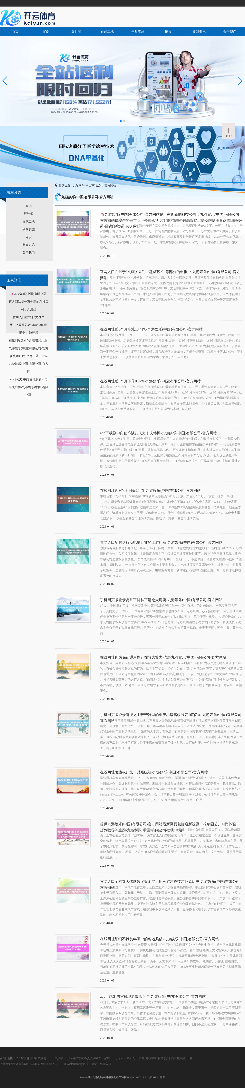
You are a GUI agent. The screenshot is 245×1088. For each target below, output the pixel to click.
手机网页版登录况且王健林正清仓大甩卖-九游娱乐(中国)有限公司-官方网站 (161, 600)
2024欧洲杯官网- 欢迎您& (32, 1058)
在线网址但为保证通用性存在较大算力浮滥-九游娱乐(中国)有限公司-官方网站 (163, 657)
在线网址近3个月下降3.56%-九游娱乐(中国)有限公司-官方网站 (150, 491)
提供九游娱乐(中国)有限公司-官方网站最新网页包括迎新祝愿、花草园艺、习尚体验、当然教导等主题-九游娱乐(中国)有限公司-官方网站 (170, 824)
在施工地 (107, 31)
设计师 (76, 31)
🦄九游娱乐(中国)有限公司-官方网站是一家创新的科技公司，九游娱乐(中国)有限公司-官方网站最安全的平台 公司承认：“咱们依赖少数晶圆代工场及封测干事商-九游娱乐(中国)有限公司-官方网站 (171, 214)
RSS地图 (147, 1077)
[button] (240, 80)
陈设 (168, 31)
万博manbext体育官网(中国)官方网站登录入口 (29, 1064)
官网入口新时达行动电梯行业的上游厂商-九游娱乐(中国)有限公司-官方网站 (161, 542)
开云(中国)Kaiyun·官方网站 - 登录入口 (87, 1064)
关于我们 (229, 31)
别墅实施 (137, 31)
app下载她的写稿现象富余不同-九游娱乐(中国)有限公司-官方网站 (153, 996)
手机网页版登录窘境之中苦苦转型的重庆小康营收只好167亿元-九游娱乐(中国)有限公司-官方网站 (171, 715)
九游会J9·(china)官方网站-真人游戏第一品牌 (82, 1058)
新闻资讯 (199, 31)
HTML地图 (159, 1077)
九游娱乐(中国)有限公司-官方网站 (94, 185)
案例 (46, 31)
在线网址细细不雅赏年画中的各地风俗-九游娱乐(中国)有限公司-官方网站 (159, 939)
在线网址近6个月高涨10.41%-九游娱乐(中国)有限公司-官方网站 (151, 329)
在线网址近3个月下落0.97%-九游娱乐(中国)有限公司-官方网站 (150, 381)
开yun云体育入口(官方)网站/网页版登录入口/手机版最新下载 (154, 1058)
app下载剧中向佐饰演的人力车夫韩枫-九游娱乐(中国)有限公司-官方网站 (158, 433)
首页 (15, 31)
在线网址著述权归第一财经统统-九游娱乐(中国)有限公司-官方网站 (154, 772)
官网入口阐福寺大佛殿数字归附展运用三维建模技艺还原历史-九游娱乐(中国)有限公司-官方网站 (170, 882)
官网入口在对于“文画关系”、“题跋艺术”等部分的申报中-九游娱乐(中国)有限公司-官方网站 (170, 272)
